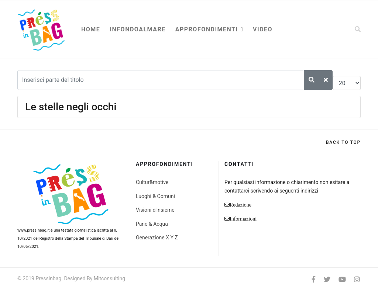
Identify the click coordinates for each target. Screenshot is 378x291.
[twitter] (327, 279)
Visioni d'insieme (155, 210)
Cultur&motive (152, 182)
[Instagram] (357, 279)
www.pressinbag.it (33, 230)
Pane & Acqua (152, 224)
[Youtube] (342, 279)
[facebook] (314, 279)
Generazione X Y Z (157, 237)
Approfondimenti (206, 29)
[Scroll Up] (343, 142)
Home (90, 29)
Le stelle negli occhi (71, 107)
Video (262, 29)
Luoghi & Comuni (155, 196)
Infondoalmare (137, 29)
